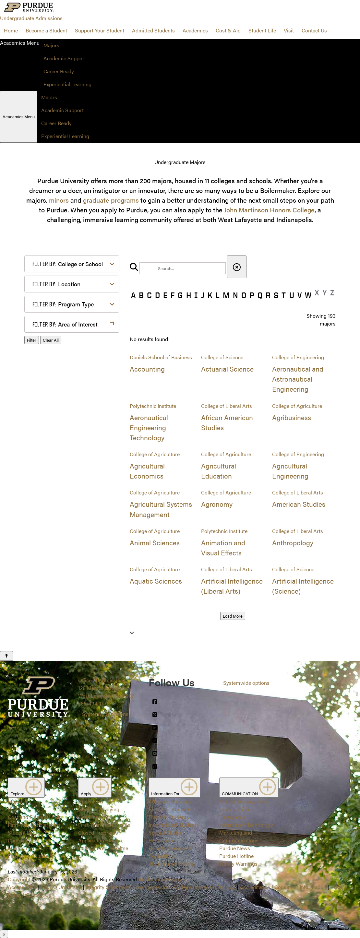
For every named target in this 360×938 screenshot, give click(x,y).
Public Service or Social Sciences (70, 473)
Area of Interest (65, 324)
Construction (234, 809)
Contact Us (314, 30)
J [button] (202, 295)
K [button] (210, 295)
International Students (174, 824)
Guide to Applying (98, 809)
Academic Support (64, 58)
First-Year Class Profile (104, 824)
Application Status (99, 840)
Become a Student (46, 30)
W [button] (308, 295)
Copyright (19, 879)
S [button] (276, 295)
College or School (67, 264)
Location (56, 284)
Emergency (232, 817)
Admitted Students (153, 30)
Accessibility (22, 887)
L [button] (218, 295)
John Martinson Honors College (269, 209)
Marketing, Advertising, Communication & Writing (72, 434)
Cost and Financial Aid (33, 817)
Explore (26, 787)
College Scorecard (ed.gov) (204, 887)
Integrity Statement (107, 887)
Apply (95, 787)
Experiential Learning (67, 84)
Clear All (51, 537)
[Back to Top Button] (6, 656)
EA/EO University (61, 887)
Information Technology (246, 824)
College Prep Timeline (103, 848)
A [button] (133, 295)
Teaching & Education (67, 498)
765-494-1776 (94, 703)
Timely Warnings (238, 863)
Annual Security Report (245, 801)
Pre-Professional (62, 459)
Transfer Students (169, 817)
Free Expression (151, 887)
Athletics (53, 350)
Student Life (262, 30)
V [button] (299, 295)
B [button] (141, 295)
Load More (233, 616)
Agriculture (55, 340)
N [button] (235, 295)
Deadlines (89, 817)
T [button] (284, 295)
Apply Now (90, 801)
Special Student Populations (166, 836)
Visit (289, 30)
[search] (182, 268)
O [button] (243, 295)
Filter (31, 537)
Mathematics (57, 449)
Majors (51, 45)
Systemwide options (105, 714)
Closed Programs (98, 832)
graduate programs (111, 200)
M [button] (226, 295)
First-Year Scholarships (34, 824)
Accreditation (255, 887)
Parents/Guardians (170, 848)
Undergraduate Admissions (31, 18)
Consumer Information (300, 887)
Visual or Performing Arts (72, 519)
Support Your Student (99, 30)
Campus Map (23, 840)
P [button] (251, 295)
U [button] (291, 295)
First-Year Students (170, 809)
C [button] (149, 295)
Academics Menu (19, 116)
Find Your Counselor (31, 856)
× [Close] (4, 934)
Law (47, 420)
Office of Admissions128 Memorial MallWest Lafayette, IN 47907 (106, 687)
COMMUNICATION (249, 787)
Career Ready (58, 71)
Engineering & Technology (73, 389)
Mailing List (21, 848)
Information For (174, 787)
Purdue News (234, 848)
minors (59, 200)
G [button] (180, 295)
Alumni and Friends (171, 863)
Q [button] (260, 295)
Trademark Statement (163, 879)
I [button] (196, 295)
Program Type (63, 304)
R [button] (268, 295)
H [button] (188, 295)
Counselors (162, 856)
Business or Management (72, 360)
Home (11, 30)
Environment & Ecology (70, 399)
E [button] (165, 295)
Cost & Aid (228, 30)
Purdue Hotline (236, 856)
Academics (195, 30)
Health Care (56, 410)
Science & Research (65, 488)
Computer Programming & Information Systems (73, 375)
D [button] (157, 295)
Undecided (55, 508)
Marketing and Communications (238, 836)
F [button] (172, 295)
